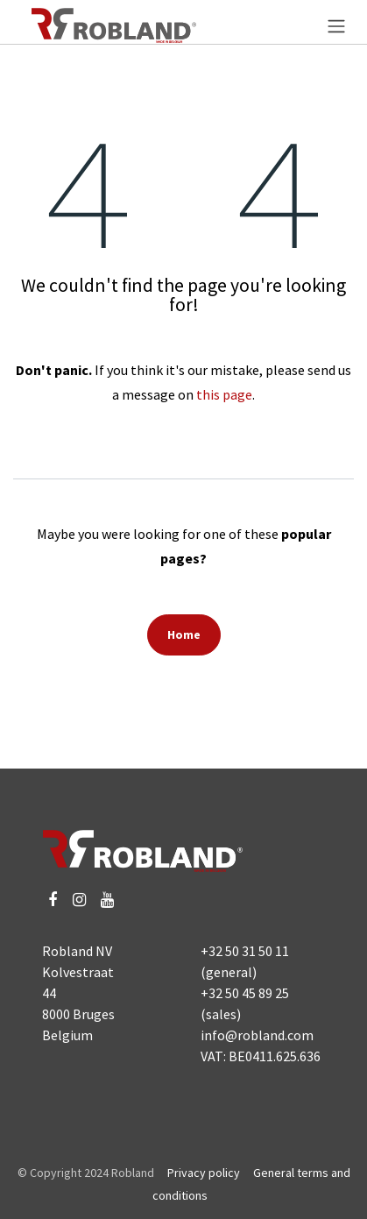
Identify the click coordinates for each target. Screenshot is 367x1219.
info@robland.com (257, 1035)
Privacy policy (203, 1172)
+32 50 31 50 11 (245, 951)
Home (184, 634)
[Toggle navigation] (336, 25)
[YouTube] (107, 900)
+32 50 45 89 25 (245, 993)
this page (224, 394)
